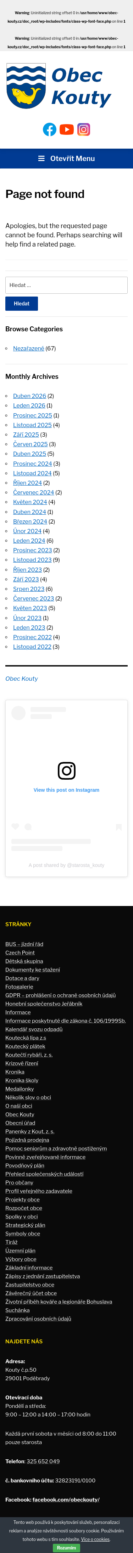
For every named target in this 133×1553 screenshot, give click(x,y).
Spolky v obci (21, 1217)
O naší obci (18, 1106)
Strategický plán (25, 1225)
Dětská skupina (24, 961)
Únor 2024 (27, 531)
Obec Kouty (21, 678)
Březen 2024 (30, 521)
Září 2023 (26, 579)
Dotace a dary (22, 978)
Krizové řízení (21, 1063)
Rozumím (66, 1548)
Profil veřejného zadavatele (38, 1191)
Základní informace (29, 1268)
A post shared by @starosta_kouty (66, 865)
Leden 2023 (29, 627)
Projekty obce (22, 1199)
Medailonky (19, 1089)
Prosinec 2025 (32, 415)
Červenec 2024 (33, 492)
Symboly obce (22, 1234)
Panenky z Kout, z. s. (29, 1131)
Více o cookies (95, 1539)
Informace (18, 1012)
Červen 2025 (30, 444)
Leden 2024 (29, 540)
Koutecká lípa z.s (25, 1038)
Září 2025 (26, 434)
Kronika (14, 1072)
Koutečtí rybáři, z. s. (28, 1055)
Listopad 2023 (32, 560)
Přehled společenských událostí (44, 1174)
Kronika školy (21, 1080)
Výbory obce (21, 1259)
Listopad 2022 (32, 646)
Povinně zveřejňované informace (45, 1157)
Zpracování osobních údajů (38, 1319)
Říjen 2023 (27, 570)
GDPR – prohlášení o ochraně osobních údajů (60, 995)
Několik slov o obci (28, 1097)
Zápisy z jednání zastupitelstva (42, 1276)
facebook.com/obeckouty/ (66, 1500)
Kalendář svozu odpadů (34, 1029)
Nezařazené (28, 348)
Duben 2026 (29, 396)
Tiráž (11, 1242)
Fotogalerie (19, 987)
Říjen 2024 (27, 483)
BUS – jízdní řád (24, 944)
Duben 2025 (29, 454)
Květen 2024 (30, 502)
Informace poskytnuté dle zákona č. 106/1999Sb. (65, 1021)
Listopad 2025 (32, 425)
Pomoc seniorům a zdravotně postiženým (56, 1148)
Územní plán (20, 1251)
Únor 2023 (27, 618)
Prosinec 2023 (32, 550)
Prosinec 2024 (32, 463)
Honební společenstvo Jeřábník (43, 1004)
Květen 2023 (30, 608)
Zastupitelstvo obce (29, 1285)
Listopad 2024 (32, 473)
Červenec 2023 (33, 598)
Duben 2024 (29, 512)
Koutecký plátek (25, 1046)
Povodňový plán (24, 1165)
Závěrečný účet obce (31, 1293)
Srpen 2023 (28, 589)
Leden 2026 (29, 405)
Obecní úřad (20, 1123)
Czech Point (20, 953)
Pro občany (19, 1182)
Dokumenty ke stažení (32, 970)
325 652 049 (43, 1461)
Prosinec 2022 (32, 637)
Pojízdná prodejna (27, 1140)
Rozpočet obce (23, 1208)
